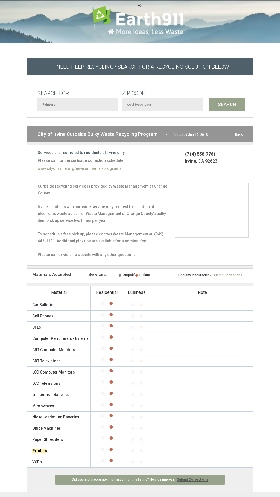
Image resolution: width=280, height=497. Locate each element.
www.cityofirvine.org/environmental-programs (80, 168)
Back (239, 134)
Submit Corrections (227, 275)
